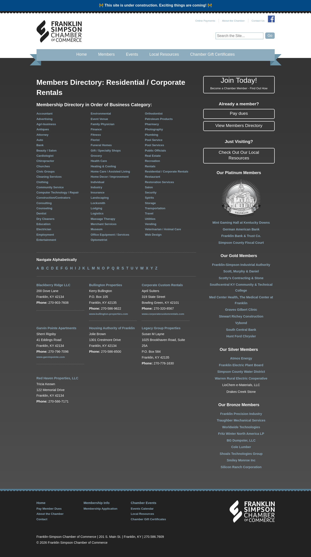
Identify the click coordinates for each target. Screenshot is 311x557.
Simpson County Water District (241, 371)
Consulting (44, 203)
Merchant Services (103, 224)
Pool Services (154, 145)
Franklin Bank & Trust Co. (241, 236)
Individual (97, 182)
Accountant (45, 113)
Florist (95, 140)
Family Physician (102, 124)
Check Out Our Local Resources (239, 155)
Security (151, 192)
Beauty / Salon (47, 150)
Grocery (96, 155)
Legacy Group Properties (161, 328)
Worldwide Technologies (241, 427)
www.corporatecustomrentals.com (163, 314)
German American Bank (241, 229)
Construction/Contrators (53, 197)
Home (81, 54)
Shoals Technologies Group (241, 454)
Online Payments (205, 20)
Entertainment (46, 240)
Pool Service (154, 140)
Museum (97, 229)
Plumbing (151, 134)
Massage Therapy (103, 219)
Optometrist (99, 240)
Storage (150, 203)
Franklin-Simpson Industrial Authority (241, 265)
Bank (40, 145)
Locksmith (98, 203)
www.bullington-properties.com (108, 314)
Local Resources (164, 54)
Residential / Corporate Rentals (166, 171)
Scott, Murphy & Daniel (241, 271)
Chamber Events (144, 503)
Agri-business (46, 124)
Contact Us (258, 20)
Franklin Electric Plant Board (241, 365)
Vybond (241, 323)
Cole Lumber (241, 447)
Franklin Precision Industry (241, 414)
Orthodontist (154, 113)
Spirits (149, 197)
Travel (149, 213)
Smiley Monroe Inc (241, 460)
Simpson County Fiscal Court (241, 242)
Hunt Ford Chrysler (241, 336)
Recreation (152, 161)
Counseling (45, 208)
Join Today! (239, 83)
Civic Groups (46, 171)
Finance (96, 129)
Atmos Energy (241, 358)
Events (132, 54)
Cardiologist (45, 155)
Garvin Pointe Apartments (56, 328)
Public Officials (155, 150)
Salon (149, 187)
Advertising (45, 119)
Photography (154, 129)
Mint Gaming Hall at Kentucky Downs (241, 222)
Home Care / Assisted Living (110, 171)
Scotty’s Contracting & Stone (241, 278)
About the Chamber (233, 20)
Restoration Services (159, 182)
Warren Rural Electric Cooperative (241, 378)
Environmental (101, 113)
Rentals (150, 166)
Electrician (44, 229)
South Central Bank (241, 329)
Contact (42, 519)
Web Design (153, 234)
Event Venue (99, 119)
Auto (40, 140)
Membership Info (97, 503)
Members (106, 54)
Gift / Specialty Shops (106, 150)
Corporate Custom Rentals (162, 285)
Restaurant (152, 176)
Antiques (43, 129)
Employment (45, 234)
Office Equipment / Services (110, 234)
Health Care (99, 161)
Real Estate (153, 155)
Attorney (42, 134)
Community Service (50, 187)
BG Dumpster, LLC (241, 440)
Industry (96, 187)
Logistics (97, 213)
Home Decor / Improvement (110, 176)
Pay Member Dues (49, 508)
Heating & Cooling (103, 166)
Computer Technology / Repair (58, 192)
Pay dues (239, 113)
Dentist (41, 213)
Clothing (42, 182)
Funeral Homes (101, 145)
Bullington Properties (105, 285)
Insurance (97, 192)
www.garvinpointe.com (51, 357)
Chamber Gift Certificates (212, 54)
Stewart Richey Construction (241, 316)
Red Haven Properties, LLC (57, 378)
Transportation (155, 208)
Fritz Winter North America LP (241, 433)
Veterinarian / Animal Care (163, 229)
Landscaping (100, 197)
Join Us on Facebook (271, 19)
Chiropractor (45, 161)
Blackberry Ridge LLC (53, 285)
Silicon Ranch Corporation (241, 467)
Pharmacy (152, 124)
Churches (43, 166)
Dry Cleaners (46, 219)
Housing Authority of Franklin (112, 328)
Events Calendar (142, 508)
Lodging (96, 208)
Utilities (150, 219)
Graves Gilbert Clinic (241, 309)
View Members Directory (239, 125)
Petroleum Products (159, 119)
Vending (150, 224)
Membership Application (100, 508)
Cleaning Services (49, 176)
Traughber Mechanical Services (241, 420)
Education (44, 224)
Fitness (96, 134)
